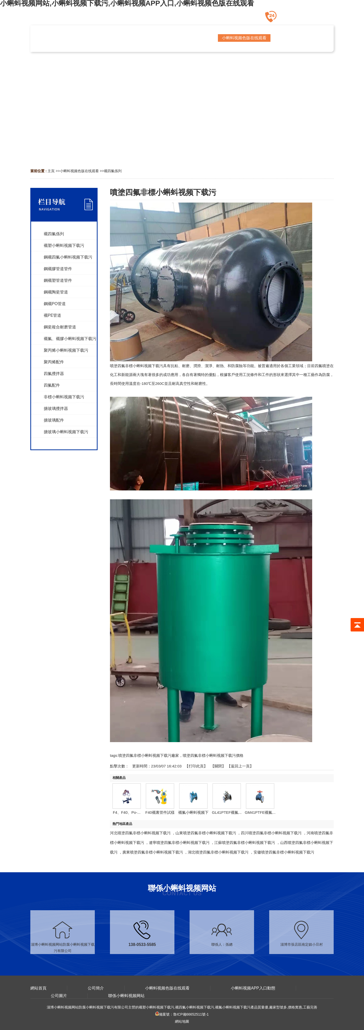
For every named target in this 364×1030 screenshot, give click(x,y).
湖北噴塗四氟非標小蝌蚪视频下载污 (218, 852)
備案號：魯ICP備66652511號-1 (182, 1014)
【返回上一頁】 (240, 766)
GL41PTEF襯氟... (227, 812)
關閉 (218, 766)
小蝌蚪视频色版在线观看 (79, 171)
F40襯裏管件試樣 (160, 812)
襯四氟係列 (113, 171)
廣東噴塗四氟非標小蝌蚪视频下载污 (152, 852)
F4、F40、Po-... (126, 812)
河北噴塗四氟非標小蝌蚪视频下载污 (140, 833)
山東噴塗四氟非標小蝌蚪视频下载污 (205, 833)
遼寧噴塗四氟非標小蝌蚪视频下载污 (179, 842)
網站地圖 (182, 1021)
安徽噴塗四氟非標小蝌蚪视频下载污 (284, 852)
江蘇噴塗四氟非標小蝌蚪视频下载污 (244, 842)
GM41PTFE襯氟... (260, 812)
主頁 (51, 171)
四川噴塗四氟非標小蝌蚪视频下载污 (271, 833)
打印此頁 (196, 766)
